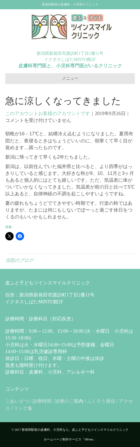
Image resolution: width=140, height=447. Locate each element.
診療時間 (41, 401)
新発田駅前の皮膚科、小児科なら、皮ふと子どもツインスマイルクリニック (75, 430)
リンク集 (23, 408)
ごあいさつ (17, 401)
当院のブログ (19, 260)
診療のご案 (67, 401)
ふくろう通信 (101, 401)
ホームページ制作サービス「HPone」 (70, 439)
